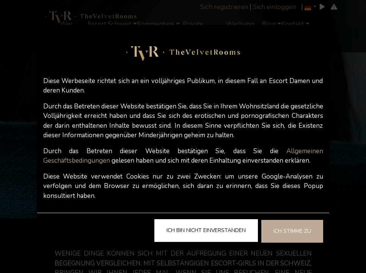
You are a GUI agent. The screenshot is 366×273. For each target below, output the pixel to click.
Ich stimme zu (292, 231)
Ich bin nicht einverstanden (206, 230)
